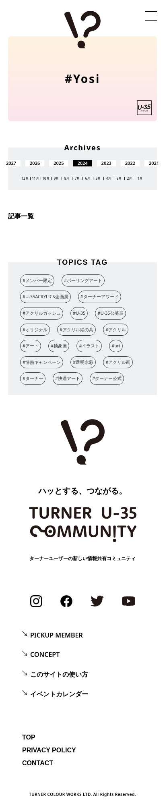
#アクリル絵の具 (76, 329)
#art (115, 346)
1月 (140, 178)
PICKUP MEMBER (56, 635)
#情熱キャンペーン (42, 362)
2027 (11, 163)
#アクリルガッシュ (42, 313)
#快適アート (67, 378)
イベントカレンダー (59, 694)
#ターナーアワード (99, 296)
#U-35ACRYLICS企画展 (45, 296)
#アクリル (115, 329)
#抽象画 (59, 346)
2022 (130, 163)
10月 (45, 178)
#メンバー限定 (37, 280)
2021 (154, 163)
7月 (77, 178)
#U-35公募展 (110, 313)
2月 (129, 178)
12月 (24, 178)
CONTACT (37, 763)
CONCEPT (45, 654)
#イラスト (89, 346)
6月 (88, 178)
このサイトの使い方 (59, 674)
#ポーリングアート (83, 280)
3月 (119, 178)
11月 (35, 178)
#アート (31, 346)
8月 (67, 178)
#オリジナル (35, 329)
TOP (28, 737)
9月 (56, 178)
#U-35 (79, 313)
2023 (106, 163)
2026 (35, 163)
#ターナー (33, 378)
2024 (82, 163)
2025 (59, 163)
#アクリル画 (117, 362)
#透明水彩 (83, 362)
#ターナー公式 (107, 378)
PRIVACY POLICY (49, 750)
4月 (108, 178)
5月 (98, 178)
